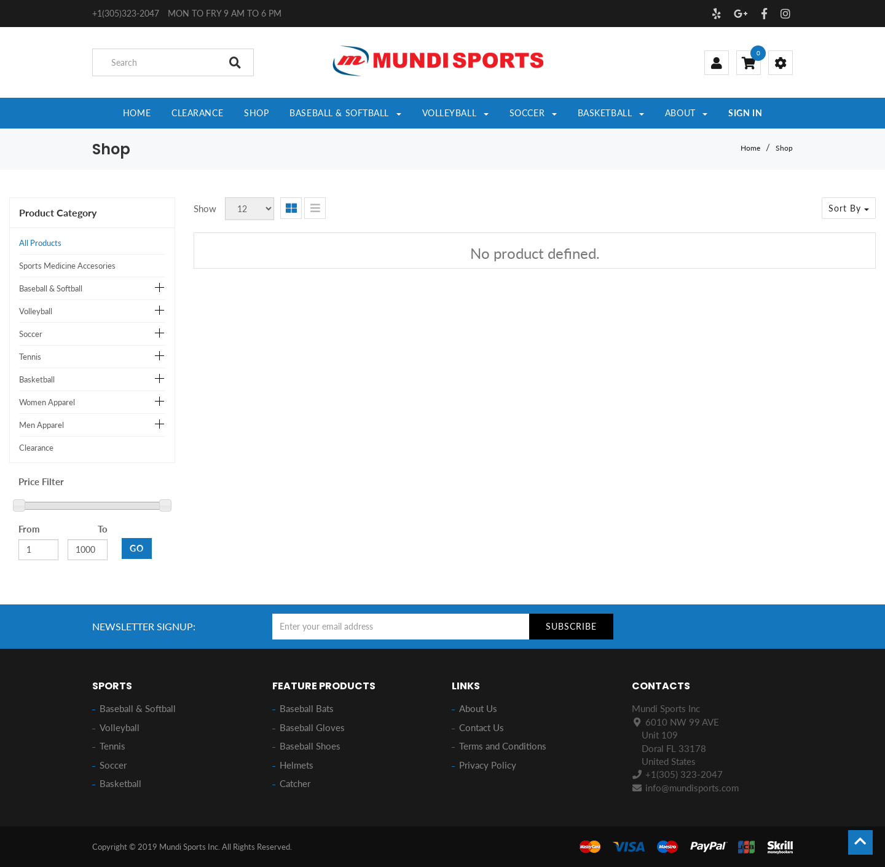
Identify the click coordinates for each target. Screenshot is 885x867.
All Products (40, 243)
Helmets (296, 764)
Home (750, 147)
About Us (478, 708)
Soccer (30, 334)
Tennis (30, 357)
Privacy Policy (487, 764)
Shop (784, 147)
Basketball (37, 379)
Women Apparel (47, 402)
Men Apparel (41, 425)
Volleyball (35, 311)
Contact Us (481, 727)
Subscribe (571, 626)
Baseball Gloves (312, 727)
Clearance (36, 448)
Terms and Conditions (502, 745)
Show (205, 208)
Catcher (295, 783)
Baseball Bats (307, 708)
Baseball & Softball (50, 288)
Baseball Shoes (310, 745)
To (103, 528)
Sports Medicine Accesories (67, 266)
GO (137, 548)
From (29, 528)
